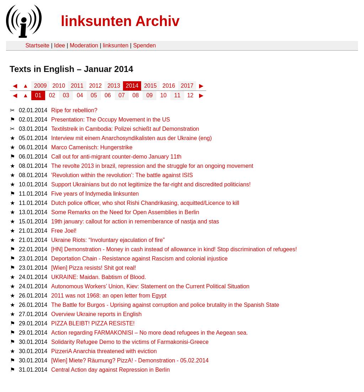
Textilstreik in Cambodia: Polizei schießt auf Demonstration (125, 129)
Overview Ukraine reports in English (96, 314)
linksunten (115, 45)
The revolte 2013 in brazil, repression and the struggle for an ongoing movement (152, 166)
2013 (113, 86)
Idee (59, 45)
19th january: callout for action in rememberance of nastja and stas (135, 221)
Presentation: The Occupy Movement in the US (110, 120)
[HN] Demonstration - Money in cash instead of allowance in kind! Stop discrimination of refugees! (174, 249)
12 (190, 95)
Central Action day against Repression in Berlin (110, 370)
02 (52, 95)
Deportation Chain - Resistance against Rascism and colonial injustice (139, 259)
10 (163, 95)
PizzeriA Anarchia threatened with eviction (104, 351)
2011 (77, 86)
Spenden (144, 45)
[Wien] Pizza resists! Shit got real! (93, 268)
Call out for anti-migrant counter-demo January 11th (116, 157)
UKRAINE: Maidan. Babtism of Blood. (98, 277)
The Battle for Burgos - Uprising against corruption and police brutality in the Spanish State (165, 305)
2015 (150, 86)
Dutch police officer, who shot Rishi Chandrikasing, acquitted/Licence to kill (145, 203)
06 (108, 95)
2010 (58, 86)
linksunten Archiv (120, 21)
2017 (187, 86)
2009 (40, 86)
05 (94, 95)
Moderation (84, 45)
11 (177, 95)
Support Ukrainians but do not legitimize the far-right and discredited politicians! (151, 184)
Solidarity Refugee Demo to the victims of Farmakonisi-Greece (130, 342)
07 (121, 95)
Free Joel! (63, 231)
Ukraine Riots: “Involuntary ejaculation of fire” (108, 240)
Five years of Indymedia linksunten (95, 194)
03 (66, 95)
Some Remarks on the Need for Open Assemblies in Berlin (125, 212)
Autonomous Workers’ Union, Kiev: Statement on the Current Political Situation (150, 286)
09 (149, 95)
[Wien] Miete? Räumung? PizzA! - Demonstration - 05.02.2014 (130, 360)
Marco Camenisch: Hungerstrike (92, 147)
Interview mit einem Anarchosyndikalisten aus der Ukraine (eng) (131, 138)
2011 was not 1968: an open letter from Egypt (108, 296)
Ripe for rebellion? (74, 110)
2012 (95, 86)
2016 (168, 86)
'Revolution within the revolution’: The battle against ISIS (122, 175)
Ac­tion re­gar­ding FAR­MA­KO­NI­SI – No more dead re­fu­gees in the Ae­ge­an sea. (149, 333)
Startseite (37, 45)
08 (136, 95)
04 (80, 95)
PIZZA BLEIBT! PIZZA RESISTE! (93, 323)
